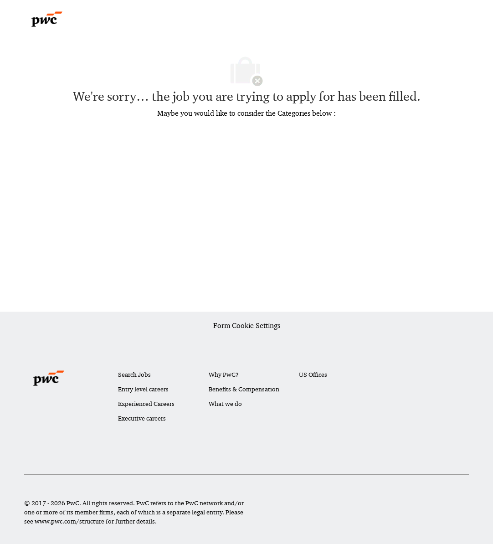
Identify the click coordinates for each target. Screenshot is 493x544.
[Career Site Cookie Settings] (246, 326)
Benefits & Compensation (244, 389)
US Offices (313, 374)
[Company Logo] (47, 19)
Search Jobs (134, 374)
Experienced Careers (146, 404)
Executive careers (142, 418)
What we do (225, 404)
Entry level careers (143, 389)
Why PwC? (224, 374)
